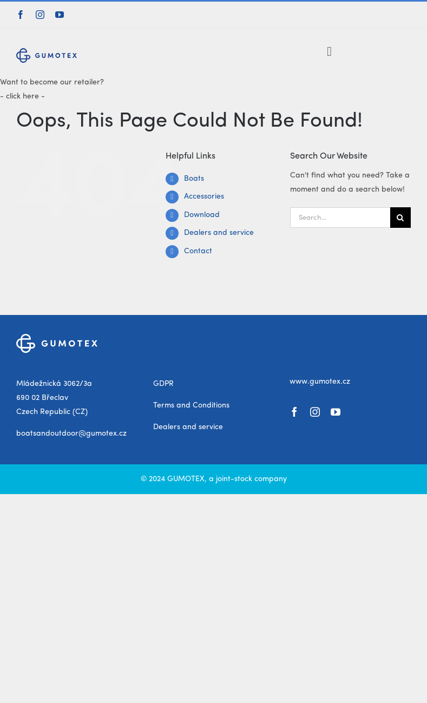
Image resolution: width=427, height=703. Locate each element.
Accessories (204, 196)
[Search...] (340, 217)
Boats (194, 178)
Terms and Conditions (191, 405)
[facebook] (20, 14)
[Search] (400, 217)
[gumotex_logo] (46, 52)
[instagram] (40, 14)
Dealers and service (219, 232)
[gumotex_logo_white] (56, 337)
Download (202, 215)
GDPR (163, 383)
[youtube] (59, 14)
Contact (198, 251)
